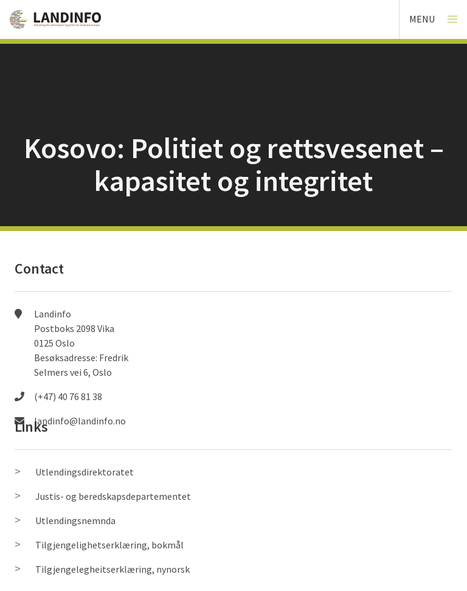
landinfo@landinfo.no (80, 421)
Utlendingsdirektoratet (84, 472)
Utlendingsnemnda (75, 520)
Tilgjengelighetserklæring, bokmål (109, 545)
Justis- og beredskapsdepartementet (113, 496)
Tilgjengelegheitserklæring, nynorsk (112, 569)
